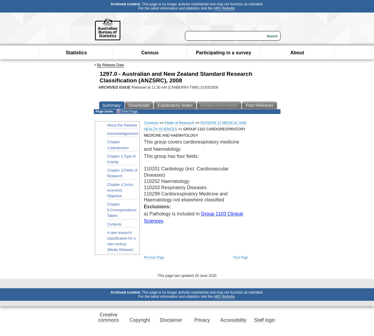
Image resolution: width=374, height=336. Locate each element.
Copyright (140, 320)
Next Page (240, 257)
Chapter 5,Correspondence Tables (122, 210)
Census (150, 52)
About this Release (122, 125)
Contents (114, 224)
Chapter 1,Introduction (118, 145)
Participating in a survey (223, 52)
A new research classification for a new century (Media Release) (121, 241)
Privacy (202, 320)
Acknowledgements (122, 134)
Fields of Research (179, 123)
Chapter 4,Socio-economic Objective (120, 190)
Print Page (126, 111)
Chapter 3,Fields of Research (122, 173)
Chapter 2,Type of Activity (121, 159)
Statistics (76, 52)
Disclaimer (171, 320)
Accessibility (233, 320)
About (297, 52)
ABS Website (224, 8)
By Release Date (110, 65)
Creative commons (108, 317)
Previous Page (154, 257)
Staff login (264, 320)
